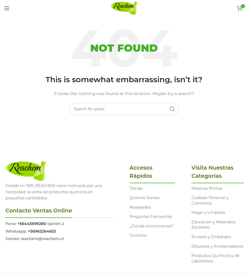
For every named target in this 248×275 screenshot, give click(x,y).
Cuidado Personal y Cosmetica (210, 200)
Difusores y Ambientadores (217, 246)
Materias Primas (207, 188)
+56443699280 (32, 223)
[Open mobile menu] (6, 8)
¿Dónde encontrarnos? (151, 226)
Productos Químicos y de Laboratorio (216, 258)
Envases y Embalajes (211, 236)
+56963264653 (42, 231)
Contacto (138, 235)
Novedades (140, 207)
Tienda (135, 188)
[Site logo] (124, 7)
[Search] (124, 109)
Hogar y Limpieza (208, 212)
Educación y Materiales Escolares (214, 225)
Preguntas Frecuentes (150, 216)
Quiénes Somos (144, 197)
